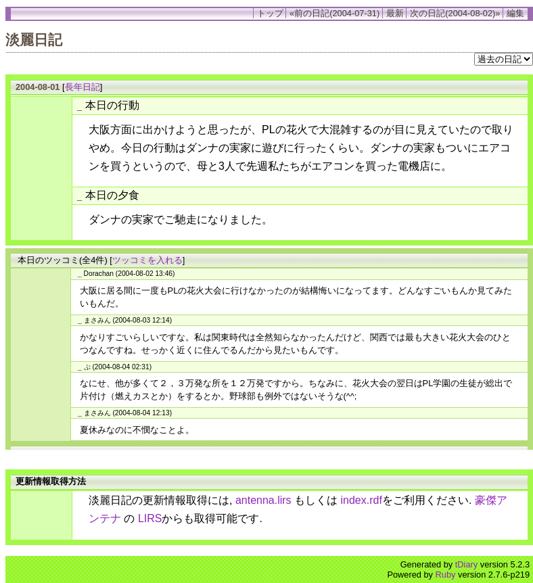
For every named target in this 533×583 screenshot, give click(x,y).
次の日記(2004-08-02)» (455, 13)
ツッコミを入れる (147, 260)
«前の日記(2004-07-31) (334, 13)
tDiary (466, 564)
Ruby (446, 574)
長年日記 (82, 87)
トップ (270, 13)
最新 (395, 13)
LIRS (150, 518)
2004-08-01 (38, 87)
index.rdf (361, 500)
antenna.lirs (263, 500)
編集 (515, 13)
